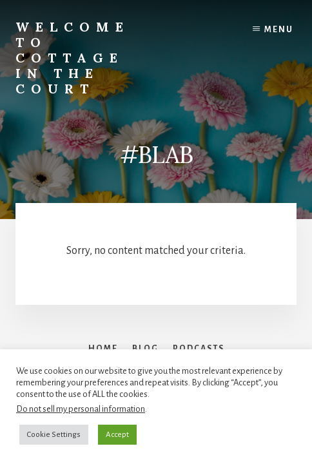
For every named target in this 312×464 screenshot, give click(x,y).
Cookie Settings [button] (54, 434)
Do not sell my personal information (80, 409)
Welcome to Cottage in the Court (72, 58)
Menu (278, 29)
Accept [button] (117, 434)
